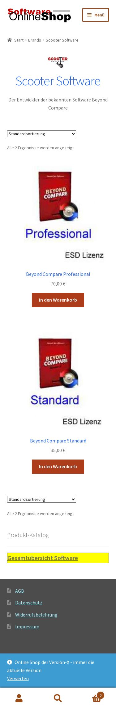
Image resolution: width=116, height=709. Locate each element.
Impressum (27, 626)
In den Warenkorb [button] (58, 300)
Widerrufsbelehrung (36, 615)
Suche (58, 698)
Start (19, 40)
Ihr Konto (19, 698)
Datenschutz (28, 602)
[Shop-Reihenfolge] (41, 133)
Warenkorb (91, 694)
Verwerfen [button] (18, 678)
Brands (34, 40)
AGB (19, 591)
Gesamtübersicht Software (42, 558)
